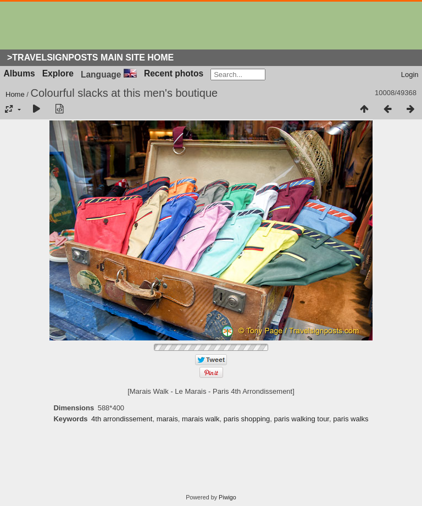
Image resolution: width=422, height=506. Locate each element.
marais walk (201, 419)
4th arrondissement (121, 419)
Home (15, 94)
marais (167, 419)
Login (410, 74)
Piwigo (227, 497)
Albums (19, 73)
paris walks (350, 419)
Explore (58, 73)
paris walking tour (301, 419)
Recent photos (173, 73)
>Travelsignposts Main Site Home (90, 57)
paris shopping (247, 419)
